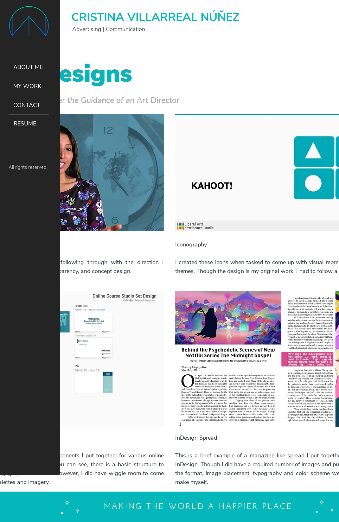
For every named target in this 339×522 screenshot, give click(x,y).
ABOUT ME (28, 67)
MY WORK (27, 86)
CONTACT (26, 105)
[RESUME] (29, 123)
